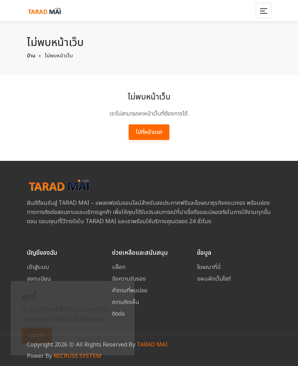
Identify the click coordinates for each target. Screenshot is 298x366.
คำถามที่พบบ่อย (129, 290)
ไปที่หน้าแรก (149, 132)
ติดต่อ (118, 314)
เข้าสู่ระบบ (38, 267)
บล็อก (118, 267)
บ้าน (31, 56)
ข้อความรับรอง (129, 279)
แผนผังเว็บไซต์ (214, 279)
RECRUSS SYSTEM (77, 356)
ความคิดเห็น (125, 302)
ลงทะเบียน (39, 279)
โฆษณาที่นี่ (209, 267)
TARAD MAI (152, 344)
